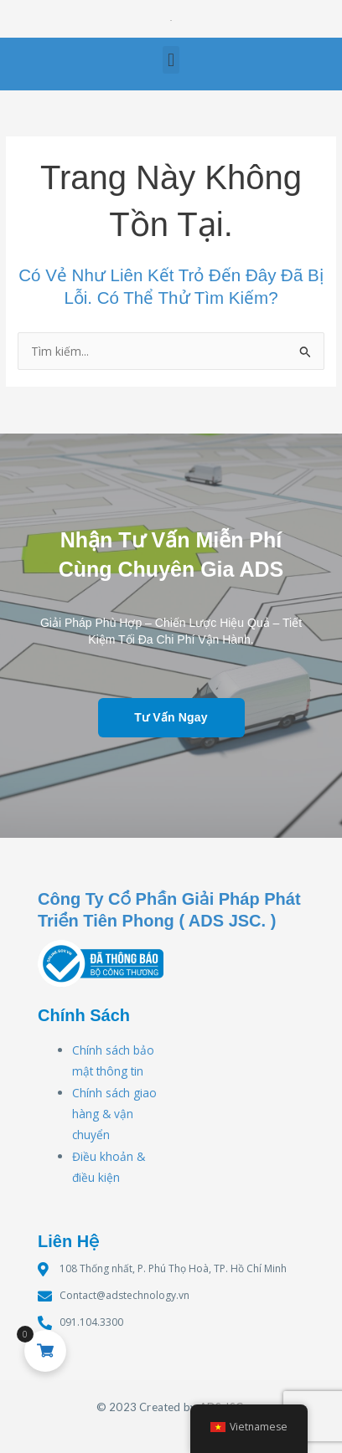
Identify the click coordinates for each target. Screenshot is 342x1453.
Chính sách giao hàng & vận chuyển (114, 1114)
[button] (171, 60)
